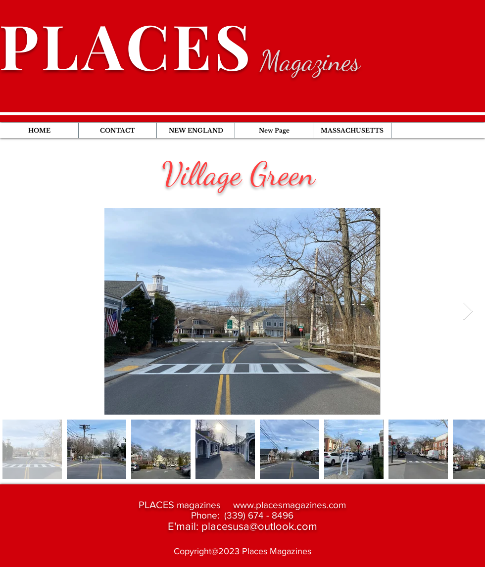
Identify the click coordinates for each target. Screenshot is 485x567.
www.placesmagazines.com (289, 505)
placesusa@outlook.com (259, 526)
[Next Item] (468, 311)
